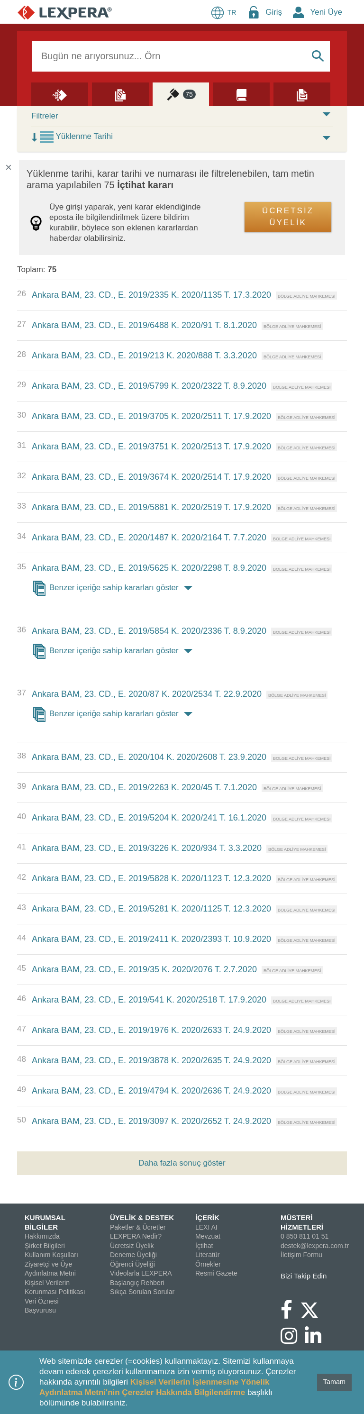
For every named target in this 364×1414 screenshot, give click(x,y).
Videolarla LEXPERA (141, 1273)
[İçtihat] (181, 94)
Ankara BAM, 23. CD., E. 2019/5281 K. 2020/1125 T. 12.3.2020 (151, 908)
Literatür (207, 1255)
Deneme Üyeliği (133, 1255)
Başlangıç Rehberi (137, 1282)
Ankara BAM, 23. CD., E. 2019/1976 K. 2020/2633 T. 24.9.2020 (151, 1030)
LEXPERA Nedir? (136, 1236)
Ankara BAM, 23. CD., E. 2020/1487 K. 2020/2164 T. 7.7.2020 (149, 537)
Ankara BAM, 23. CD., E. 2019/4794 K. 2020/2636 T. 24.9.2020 (151, 1090)
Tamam (334, 1382)
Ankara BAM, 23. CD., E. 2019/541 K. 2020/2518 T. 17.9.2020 (149, 999)
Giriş (273, 12)
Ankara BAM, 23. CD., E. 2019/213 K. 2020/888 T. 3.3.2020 (144, 355)
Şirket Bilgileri (45, 1246)
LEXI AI (206, 1227)
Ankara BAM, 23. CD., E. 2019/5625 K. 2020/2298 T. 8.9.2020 (149, 568)
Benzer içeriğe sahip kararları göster (114, 588)
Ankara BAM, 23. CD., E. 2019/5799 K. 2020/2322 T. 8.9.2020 (149, 386)
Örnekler (208, 1264)
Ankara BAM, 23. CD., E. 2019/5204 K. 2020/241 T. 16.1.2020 (149, 817)
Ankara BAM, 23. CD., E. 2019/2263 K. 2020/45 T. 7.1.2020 (144, 787)
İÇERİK (207, 1217)
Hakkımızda (42, 1236)
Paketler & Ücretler (137, 1227)
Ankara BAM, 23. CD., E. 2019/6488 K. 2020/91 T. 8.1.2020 (144, 325)
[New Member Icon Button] (298, 12)
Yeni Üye (326, 12)
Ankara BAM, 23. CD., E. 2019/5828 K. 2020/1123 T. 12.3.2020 (151, 878)
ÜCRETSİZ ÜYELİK (288, 217)
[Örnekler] (301, 94)
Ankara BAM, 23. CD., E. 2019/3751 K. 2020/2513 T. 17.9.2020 (151, 446)
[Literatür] (241, 94)
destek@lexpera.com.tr (315, 1246)
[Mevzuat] (120, 94)
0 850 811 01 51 (304, 1236)
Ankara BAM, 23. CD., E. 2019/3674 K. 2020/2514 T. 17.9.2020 (151, 477)
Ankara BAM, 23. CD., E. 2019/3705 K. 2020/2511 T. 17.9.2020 (151, 416)
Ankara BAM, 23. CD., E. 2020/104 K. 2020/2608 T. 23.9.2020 (149, 757)
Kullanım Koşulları (51, 1255)
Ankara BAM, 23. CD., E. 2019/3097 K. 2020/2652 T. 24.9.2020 (151, 1121)
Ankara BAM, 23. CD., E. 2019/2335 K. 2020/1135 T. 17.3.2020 (151, 295)
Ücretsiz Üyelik (132, 1246)
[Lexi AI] (59, 94)
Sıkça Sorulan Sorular (142, 1291)
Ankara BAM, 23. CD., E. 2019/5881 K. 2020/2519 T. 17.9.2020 (151, 507)
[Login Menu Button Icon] (253, 12)
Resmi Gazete (216, 1273)
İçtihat (204, 1246)
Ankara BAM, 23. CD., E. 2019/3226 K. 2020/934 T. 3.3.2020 (147, 848)
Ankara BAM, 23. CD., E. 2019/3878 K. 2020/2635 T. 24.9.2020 (151, 1060)
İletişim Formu (301, 1255)
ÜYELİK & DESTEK (142, 1217)
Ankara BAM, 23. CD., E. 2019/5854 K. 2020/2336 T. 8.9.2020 (149, 631)
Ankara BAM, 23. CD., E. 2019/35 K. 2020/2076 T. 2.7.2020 (144, 969)
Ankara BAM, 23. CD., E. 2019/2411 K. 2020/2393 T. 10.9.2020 (151, 939)
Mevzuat (207, 1236)
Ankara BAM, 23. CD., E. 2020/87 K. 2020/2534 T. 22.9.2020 (147, 694)
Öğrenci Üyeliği (132, 1264)
